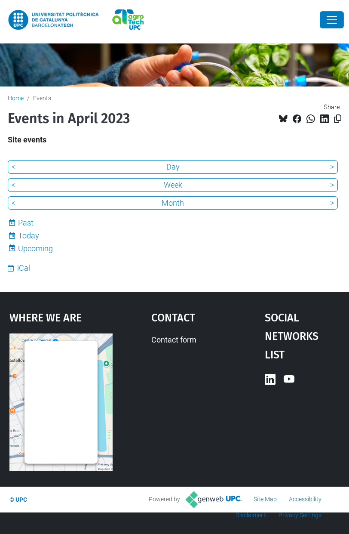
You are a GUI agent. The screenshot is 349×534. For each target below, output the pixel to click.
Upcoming (35, 248)
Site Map (265, 499)
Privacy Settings (300, 515)
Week (173, 184)
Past (26, 222)
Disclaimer (249, 515)
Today (28, 235)
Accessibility (305, 499)
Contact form (173, 339)
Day (173, 166)
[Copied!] (337, 119)
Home (16, 98)
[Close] (332, 19)
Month (173, 202)
